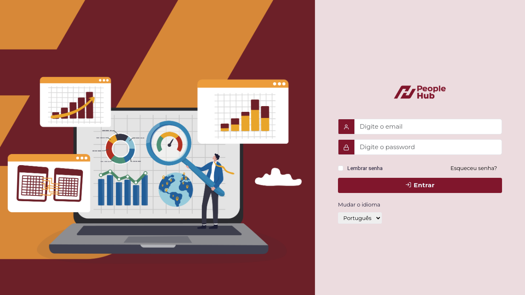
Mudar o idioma (359, 204)
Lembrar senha (365, 168)
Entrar (419, 185)
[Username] (428, 126)
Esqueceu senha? (473, 168)
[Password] (428, 147)
